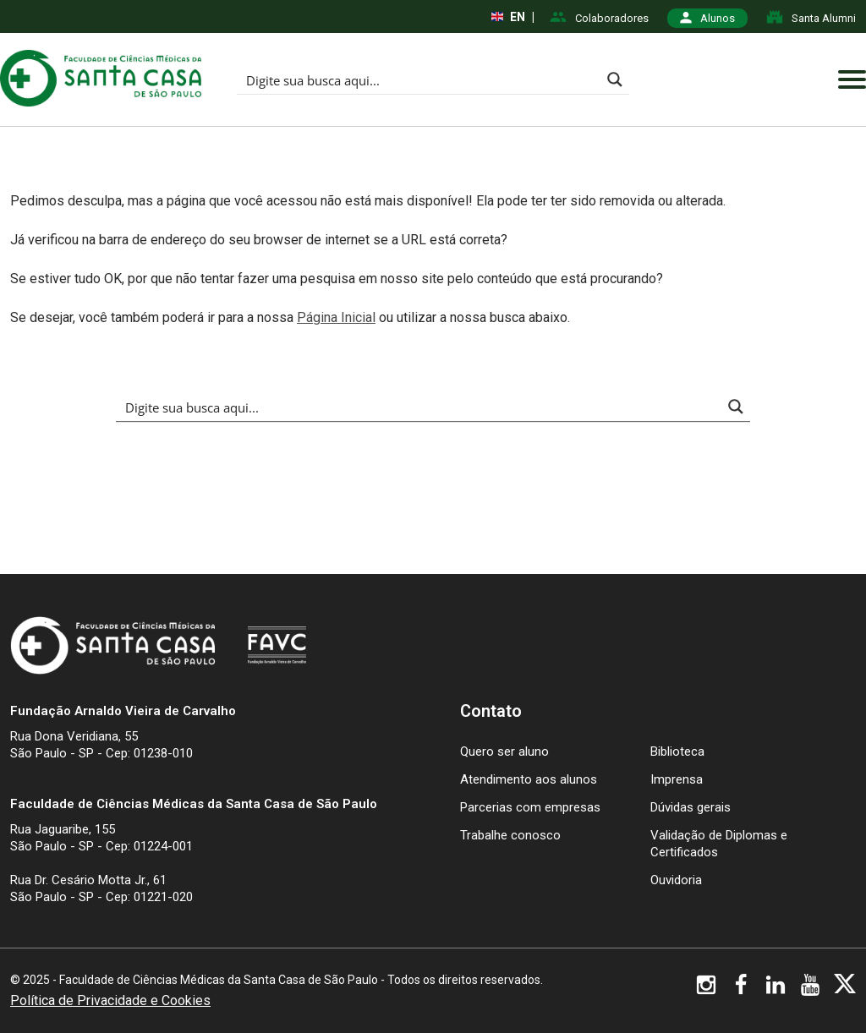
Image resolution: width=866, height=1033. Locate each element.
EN (508, 17)
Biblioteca (677, 751)
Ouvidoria (676, 880)
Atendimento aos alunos (528, 779)
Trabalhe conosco (510, 835)
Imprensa (676, 779)
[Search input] (419, 79)
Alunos (707, 18)
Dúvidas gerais (690, 807)
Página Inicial (336, 317)
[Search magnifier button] (614, 79)
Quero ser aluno (504, 751)
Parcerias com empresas (530, 807)
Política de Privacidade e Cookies (110, 1001)
